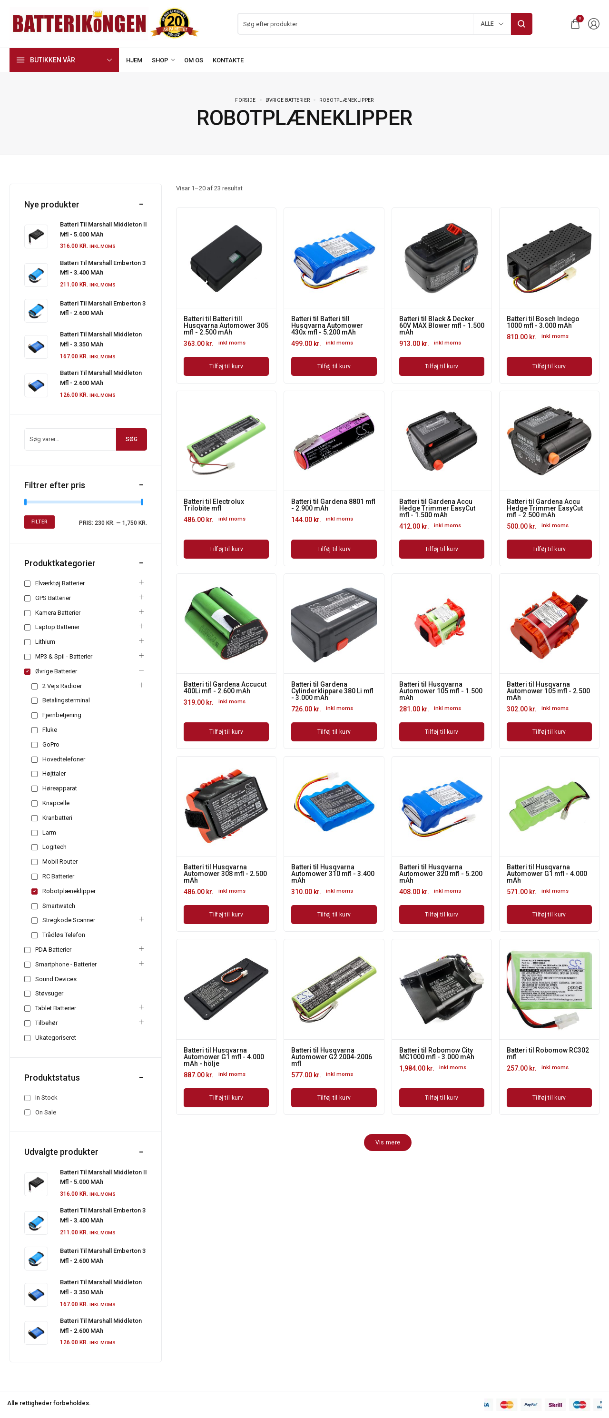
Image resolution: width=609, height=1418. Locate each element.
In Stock (46, 1097)
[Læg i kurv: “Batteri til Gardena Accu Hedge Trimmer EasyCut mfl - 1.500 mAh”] (441, 549)
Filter (39, 522)
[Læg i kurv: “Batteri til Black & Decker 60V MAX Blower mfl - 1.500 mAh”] (441, 366)
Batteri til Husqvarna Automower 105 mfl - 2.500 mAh (548, 690)
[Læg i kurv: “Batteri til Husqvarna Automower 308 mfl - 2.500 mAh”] (226, 914)
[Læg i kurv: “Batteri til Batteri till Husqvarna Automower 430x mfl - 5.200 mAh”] (333, 366)
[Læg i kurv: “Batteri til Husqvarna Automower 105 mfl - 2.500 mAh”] (549, 731)
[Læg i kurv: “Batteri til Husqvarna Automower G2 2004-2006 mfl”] (333, 1097)
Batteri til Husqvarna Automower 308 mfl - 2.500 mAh (225, 873)
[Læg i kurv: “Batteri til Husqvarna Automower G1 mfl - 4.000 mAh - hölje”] (226, 1097)
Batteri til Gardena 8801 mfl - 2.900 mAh (333, 505)
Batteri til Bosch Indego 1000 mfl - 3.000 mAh (543, 322)
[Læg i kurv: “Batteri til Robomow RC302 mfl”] (549, 1097)
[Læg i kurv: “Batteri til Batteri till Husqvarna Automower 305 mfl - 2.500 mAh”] (226, 366)
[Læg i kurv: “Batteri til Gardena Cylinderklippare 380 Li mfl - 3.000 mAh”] (333, 731)
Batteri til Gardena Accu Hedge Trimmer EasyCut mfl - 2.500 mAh (545, 508)
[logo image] (105, 23)
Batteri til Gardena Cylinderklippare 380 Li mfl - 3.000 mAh (332, 690)
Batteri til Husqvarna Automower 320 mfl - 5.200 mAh (440, 873)
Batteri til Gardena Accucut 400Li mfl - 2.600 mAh (225, 687)
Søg (132, 439)
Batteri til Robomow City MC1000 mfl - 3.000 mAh (436, 1053)
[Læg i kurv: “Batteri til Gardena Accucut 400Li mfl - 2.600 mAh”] (226, 731)
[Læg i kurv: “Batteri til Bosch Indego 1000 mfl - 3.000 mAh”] (549, 366)
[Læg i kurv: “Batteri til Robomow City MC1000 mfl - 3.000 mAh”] (441, 1097)
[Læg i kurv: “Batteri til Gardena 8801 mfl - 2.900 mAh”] (333, 549)
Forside (245, 100)
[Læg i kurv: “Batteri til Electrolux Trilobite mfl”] (226, 549)
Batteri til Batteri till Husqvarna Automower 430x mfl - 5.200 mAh (327, 325)
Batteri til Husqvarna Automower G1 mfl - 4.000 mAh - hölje (224, 1056)
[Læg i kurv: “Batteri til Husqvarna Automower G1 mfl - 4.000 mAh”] (549, 914)
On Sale (45, 1112)
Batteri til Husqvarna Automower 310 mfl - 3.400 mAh (332, 873)
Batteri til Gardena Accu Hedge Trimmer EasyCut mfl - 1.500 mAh (437, 508)
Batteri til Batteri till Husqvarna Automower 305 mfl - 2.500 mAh (226, 325)
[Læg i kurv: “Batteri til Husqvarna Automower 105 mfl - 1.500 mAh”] (441, 731)
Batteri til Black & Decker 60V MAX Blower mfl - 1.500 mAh (441, 325)
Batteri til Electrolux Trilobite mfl (214, 505)
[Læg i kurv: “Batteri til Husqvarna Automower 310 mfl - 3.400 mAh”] (333, 914)
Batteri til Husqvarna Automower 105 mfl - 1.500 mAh (440, 690)
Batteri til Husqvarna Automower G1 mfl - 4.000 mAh (547, 873)
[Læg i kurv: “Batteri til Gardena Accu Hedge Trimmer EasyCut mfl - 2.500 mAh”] (549, 549)
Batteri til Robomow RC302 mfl (548, 1053)
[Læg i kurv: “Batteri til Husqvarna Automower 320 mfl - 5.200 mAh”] (441, 914)
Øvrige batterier (287, 100)
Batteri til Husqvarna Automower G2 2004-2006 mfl (331, 1056)
